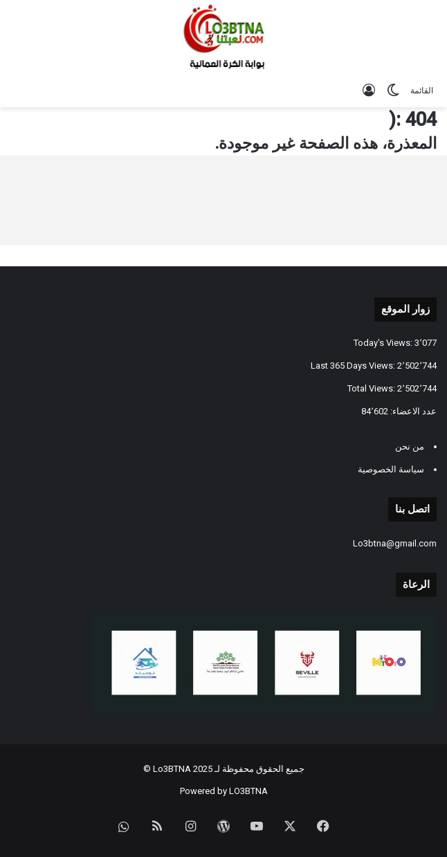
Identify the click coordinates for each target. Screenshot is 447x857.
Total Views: (372, 388)
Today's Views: (384, 343)
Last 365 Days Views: (354, 365)
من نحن (409, 446)
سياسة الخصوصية (391, 469)
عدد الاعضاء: (412, 411)
